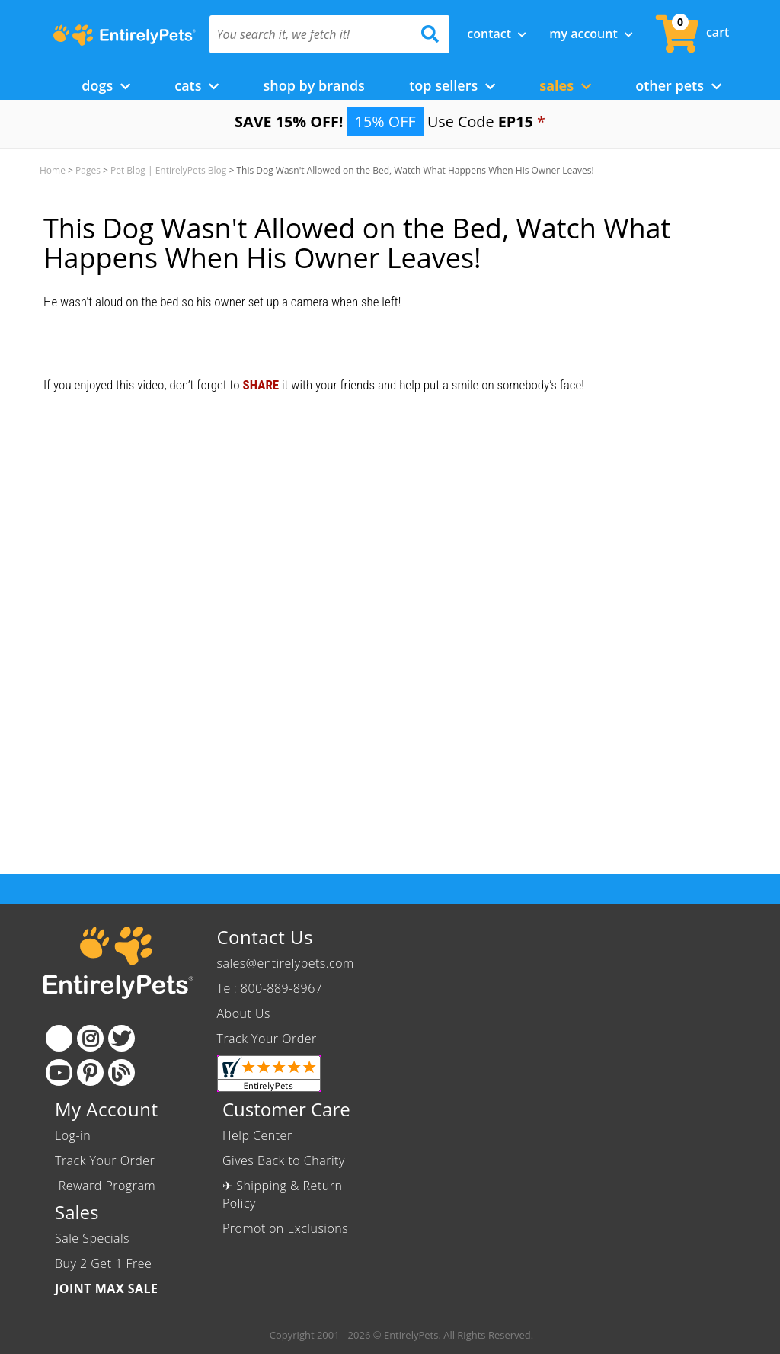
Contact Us (265, 936)
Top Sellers (452, 85)
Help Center (257, 1135)
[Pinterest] (90, 1072)
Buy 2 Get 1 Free (103, 1263)
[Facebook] (59, 1038)
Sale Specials (92, 1238)
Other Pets (678, 85)
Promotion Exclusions (285, 1228)
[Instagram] (90, 1038)
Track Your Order (267, 1038)
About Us (243, 1013)
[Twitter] (121, 1038)
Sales (565, 85)
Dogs (106, 85)
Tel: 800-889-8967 (270, 988)
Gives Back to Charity (283, 1160)
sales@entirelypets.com (285, 963)
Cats (196, 85)
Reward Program (107, 1185)
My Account (591, 33)
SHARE (260, 384)
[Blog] (121, 1072)
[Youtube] (59, 1072)
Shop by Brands (313, 85)
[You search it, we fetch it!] (311, 34)
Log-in (73, 1135)
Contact (496, 33)
